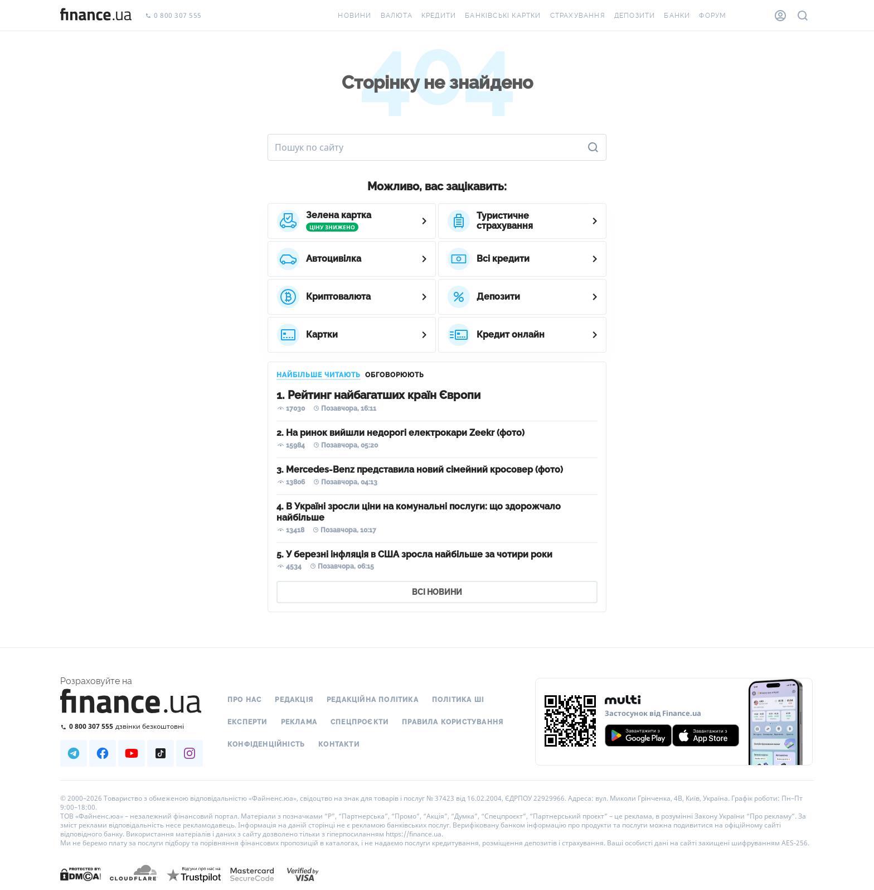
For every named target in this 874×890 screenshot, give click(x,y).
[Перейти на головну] (96, 16)
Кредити (438, 16)
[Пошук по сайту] (803, 15)
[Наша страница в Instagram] (189, 753)
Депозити (635, 16)
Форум (712, 16)
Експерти (247, 722)
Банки (677, 16)
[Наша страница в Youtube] (131, 753)
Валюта (396, 16)
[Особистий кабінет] (780, 15)
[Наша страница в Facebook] (102, 753)
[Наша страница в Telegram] (73, 753)
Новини (354, 16)
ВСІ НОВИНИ (437, 592)
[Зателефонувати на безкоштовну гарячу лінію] (131, 726)
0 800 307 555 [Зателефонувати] (173, 16)
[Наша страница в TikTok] (160, 753)
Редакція (294, 700)
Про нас (244, 700)
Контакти (339, 744)
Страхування (577, 16)
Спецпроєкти (360, 722)
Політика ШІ (458, 700)
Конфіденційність (266, 744)
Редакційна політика (373, 700)
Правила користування (452, 722)
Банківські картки (503, 16)
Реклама (299, 722)
